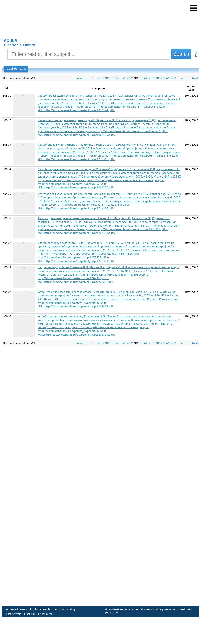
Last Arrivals (13, 614)
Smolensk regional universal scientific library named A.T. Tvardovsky (150, 609)
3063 (159, 78)
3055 (100, 78)
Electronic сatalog (64, 609)
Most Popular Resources (39, 614)
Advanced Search (16, 609)
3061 (144, 78)
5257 (183, 78)
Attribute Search (40, 609)
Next (195, 78)
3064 (166, 78)
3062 (151, 78)
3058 (122, 78)
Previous (81, 78)
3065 (173, 78)
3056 (108, 78)
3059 (129, 78)
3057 (115, 78)
